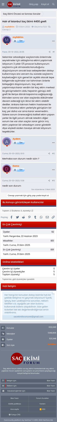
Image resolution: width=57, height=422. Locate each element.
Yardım (42, 404)
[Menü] (3, 4)
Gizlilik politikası (14, 404)
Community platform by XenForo (28, 420)
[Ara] (53, 4)
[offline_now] (7, 44)
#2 (53, 153)
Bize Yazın (15, 398)
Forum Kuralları (42, 398)
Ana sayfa (14, 409)
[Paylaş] (50, 52)
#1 (54, 52)
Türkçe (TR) (14, 414)
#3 (53, 180)
